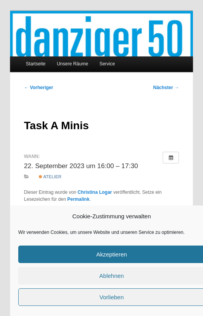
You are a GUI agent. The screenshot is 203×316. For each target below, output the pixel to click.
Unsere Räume (72, 64)
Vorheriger (38, 87)
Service (107, 64)
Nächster (166, 87)
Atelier (50, 176)
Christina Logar (95, 192)
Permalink (78, 199)
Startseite (36, 64)
